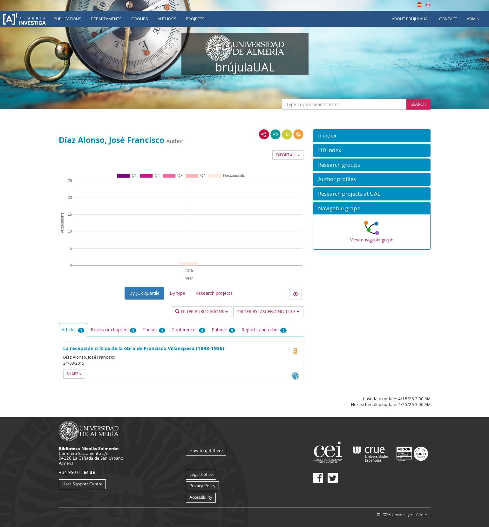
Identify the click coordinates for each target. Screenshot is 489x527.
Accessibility (200, 497)
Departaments (106, 19)
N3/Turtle (287, 134)
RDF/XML (264, 134)
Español (419, 4)
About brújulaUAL (411, 19)
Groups (139, 19)
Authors (167, 19)
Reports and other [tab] (264, 330)
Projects (195, 19)
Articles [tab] (73, 330)
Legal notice (201, 474)
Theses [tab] (154, 330)
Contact (448, 19)
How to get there (206, 450)
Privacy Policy (202, 486)
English (428, 4)
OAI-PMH (295, 376)
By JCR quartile (144, 293)
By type (177, 293)
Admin (473, 19)
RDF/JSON (298, 134)
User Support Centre (82, 484)
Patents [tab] (223, 330)
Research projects (214, 293)
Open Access (295, 351)
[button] (371, 136)
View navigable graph (371, 240)
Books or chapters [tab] (113, 330)
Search (418, 104)
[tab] (371, 136)
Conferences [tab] (188, 330)
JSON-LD (275, 134)
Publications (67, 19)
